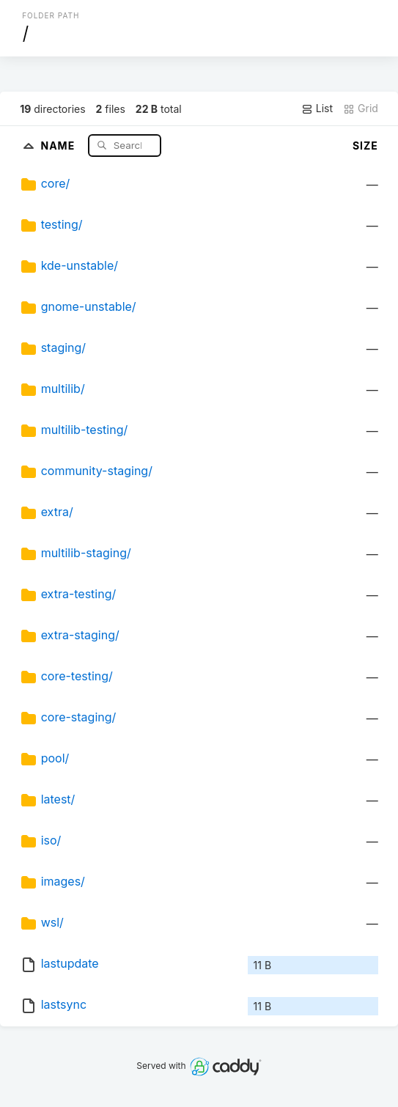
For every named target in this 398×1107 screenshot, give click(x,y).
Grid (360, 108)
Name (59, 145)
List (317, 108)
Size (365, 145)
